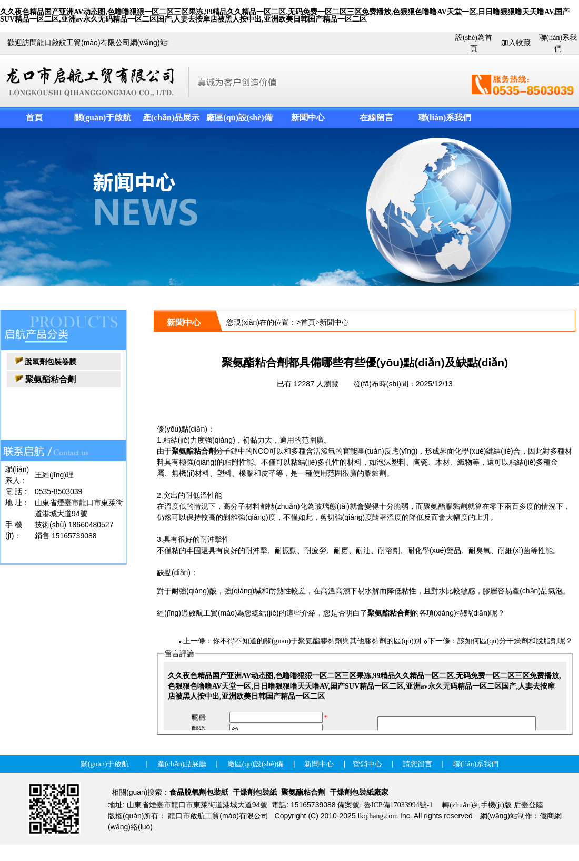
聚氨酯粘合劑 (194, 451)
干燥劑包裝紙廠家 (359, 792)
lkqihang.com (378, 816)
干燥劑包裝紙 (255, 792)
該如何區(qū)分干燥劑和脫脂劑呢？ (515, 641)
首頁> (310, 322)
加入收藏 (516, 43)
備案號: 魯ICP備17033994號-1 (385, 805)
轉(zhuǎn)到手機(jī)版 (477, 805)
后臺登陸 (528, 805)
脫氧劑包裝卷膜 (50, 362)
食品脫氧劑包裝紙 (198, 792)
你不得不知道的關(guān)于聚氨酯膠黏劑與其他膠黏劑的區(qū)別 (317, 641)
